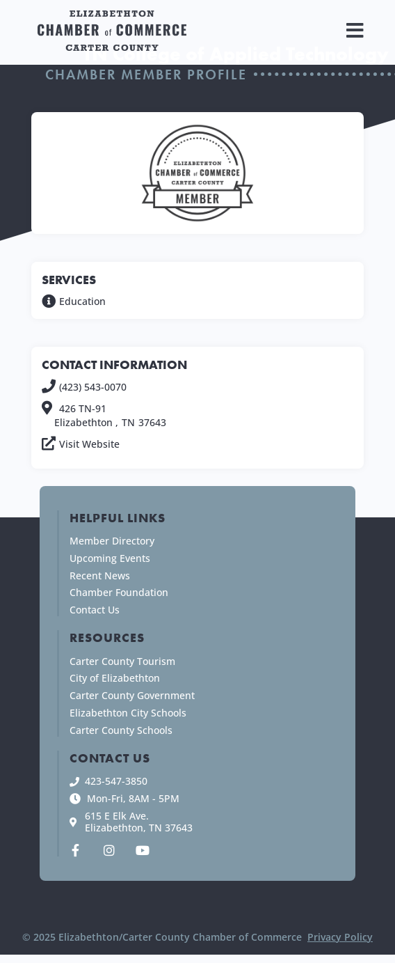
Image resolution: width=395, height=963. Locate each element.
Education (82, 301)
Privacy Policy (340, 937)
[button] (355, 30)
